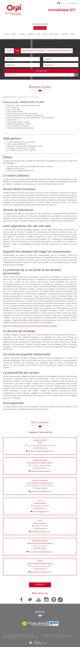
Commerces (31, 34)
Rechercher (41, 71)
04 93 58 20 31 (41, 569)
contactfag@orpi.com (41, 511)
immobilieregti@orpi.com (41, 532)
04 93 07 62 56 (41, 448)
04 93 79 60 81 (41, 549)
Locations (22, 34)
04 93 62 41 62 (41, 528)
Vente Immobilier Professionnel (33, 51)
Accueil (6, 34)
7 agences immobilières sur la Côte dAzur (15, 97)
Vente (17, 51)
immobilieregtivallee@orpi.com (41, 552)
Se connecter (40, 28)
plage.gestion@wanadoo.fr (41, 471)
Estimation (64, 34)
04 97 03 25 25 (41, 508)
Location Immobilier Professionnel (59, 51)
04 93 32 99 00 (41, 488)
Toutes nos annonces (9, 638)
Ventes (14, 34)
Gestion (44, 34)
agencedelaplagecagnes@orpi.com (41, 451)
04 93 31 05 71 (41, 468)
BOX (38, 34)
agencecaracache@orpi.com (41, 572)
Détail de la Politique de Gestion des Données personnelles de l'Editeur (30, 326)
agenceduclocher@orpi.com (41, 491)
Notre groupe (54, 34)
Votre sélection (72, 3)
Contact (73, 34)
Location (9, 51)
